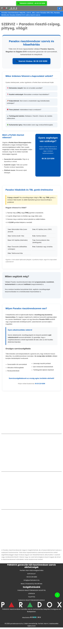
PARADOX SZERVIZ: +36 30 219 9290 (31, 3)
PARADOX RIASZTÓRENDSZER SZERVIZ (31, 608)
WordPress (38, 591)
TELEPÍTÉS (31, 604)
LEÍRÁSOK (31, 601)
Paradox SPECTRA (47, 13)
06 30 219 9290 (40, 385)
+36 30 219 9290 (31, 584)
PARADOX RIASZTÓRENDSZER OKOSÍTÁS (31, 598)
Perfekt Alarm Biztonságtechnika (31, 578)
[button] (57, 595)
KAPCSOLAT (31, 581)
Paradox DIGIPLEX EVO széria (20, 15)
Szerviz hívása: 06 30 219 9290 (31, 61)
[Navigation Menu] (59, 8)
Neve (22, 591)
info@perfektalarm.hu (31, 588)
